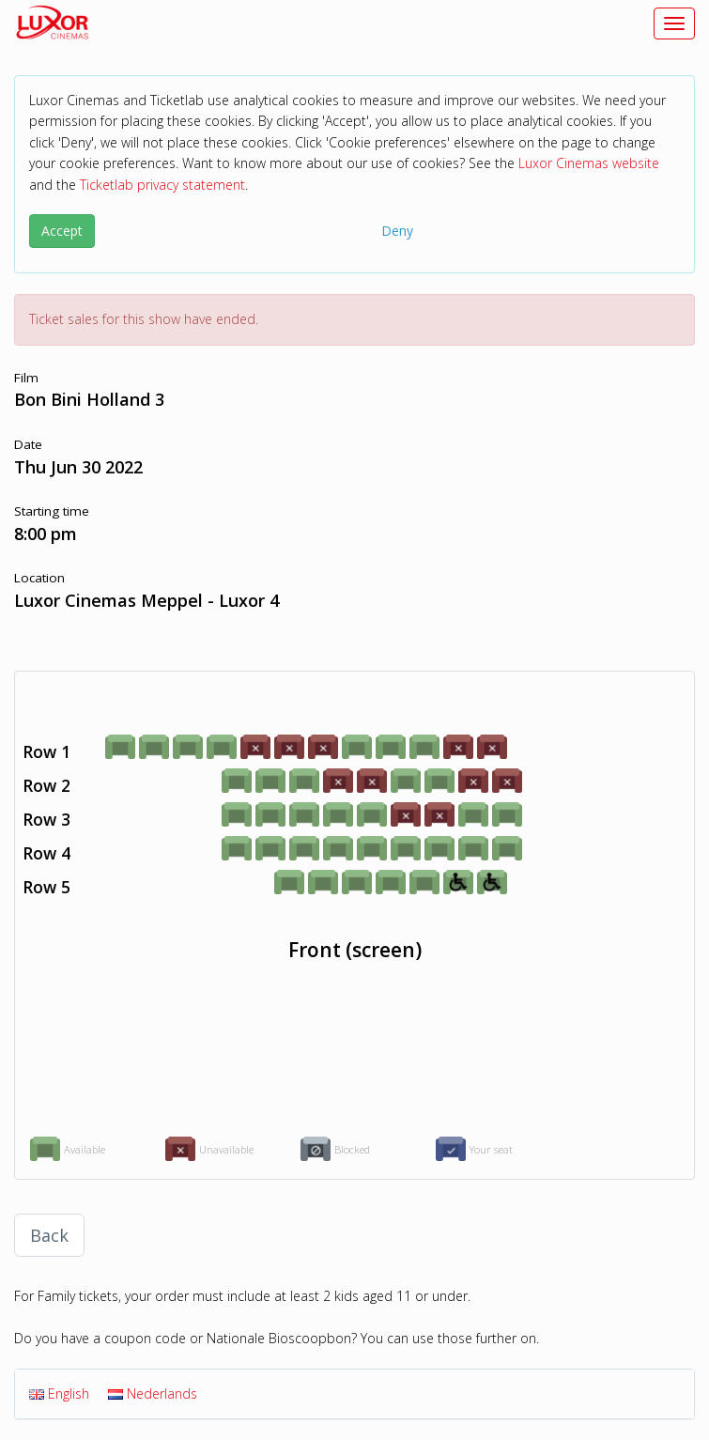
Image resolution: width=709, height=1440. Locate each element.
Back (49, 1235)
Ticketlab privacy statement (162, 185)
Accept (62, 231)
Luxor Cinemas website (588, 163)
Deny (397, 231)
